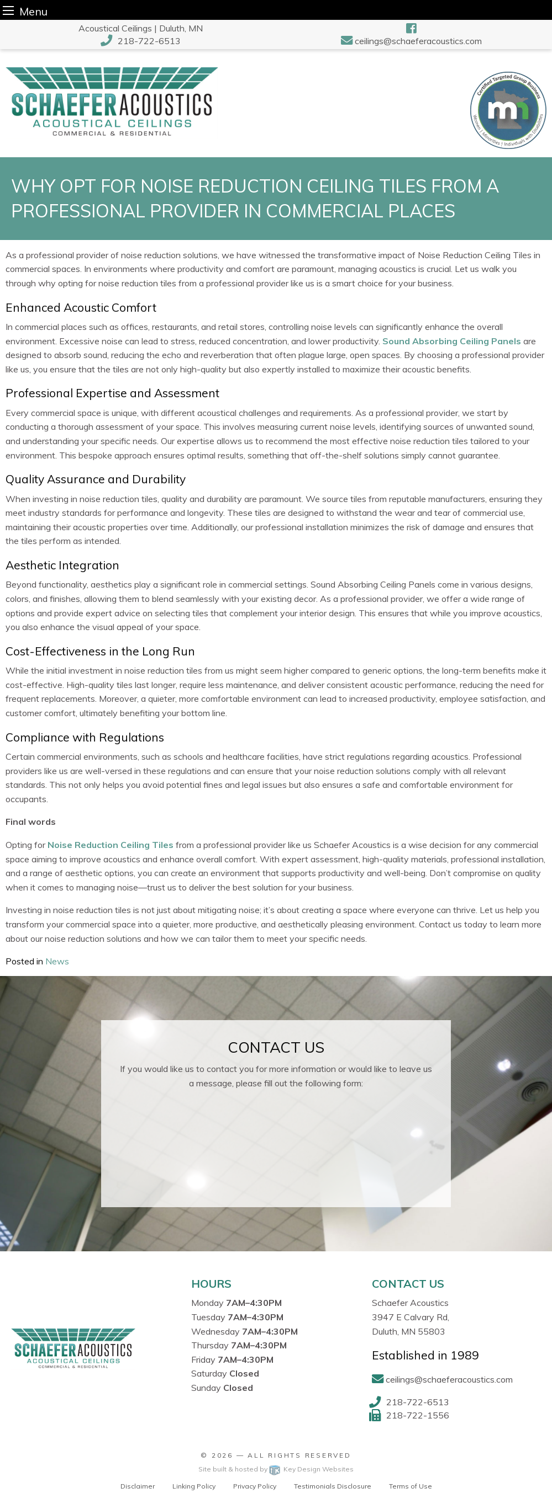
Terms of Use (410, 1486)
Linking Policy (193, 1486)
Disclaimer (137, 1486)
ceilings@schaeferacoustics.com (418, 40)
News (57, 961)
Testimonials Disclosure (332, 1486)
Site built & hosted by (276, 1469)
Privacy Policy (254, 1486)
